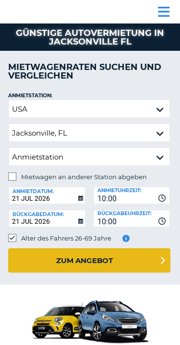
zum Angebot (84, 260)
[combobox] (132, 195)
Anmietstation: (30, 95)
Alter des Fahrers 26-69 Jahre (66, 238)
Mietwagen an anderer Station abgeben (84, 177)
